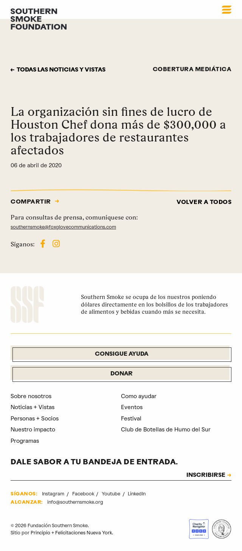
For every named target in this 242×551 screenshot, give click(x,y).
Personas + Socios (35, 418)
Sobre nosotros (31, 396)
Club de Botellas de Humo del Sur (166, 429)
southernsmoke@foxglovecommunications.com (63, 227)
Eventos (132, 407)
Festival (131, 418)
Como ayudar (139, 396)
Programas (25, 440)
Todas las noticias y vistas (62, 70)
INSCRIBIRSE (205, 475)
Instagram (53, 494)
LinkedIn (137, 494)
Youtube (111, 494)
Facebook (83, 494)
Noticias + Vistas (32, 407)
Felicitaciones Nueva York (83, 532)
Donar (121, 374)
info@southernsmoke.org (75, 502)
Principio (40, 532)
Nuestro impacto (33, 429)
